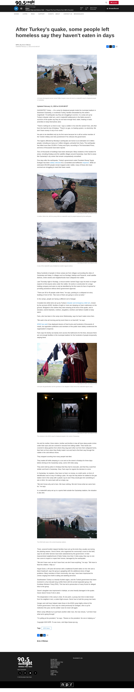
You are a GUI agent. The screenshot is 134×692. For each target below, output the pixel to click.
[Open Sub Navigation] (20, 17)
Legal (52, 677)
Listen (25, 17)
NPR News (46, 632)
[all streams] (112, 12)
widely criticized (55, 166)
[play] (16, 12)
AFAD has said (42, 328)
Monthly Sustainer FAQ (57, 666)
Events (51, 17)
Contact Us (68, 17)
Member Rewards (55, 667)
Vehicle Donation (55, 668)
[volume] (21, 12)
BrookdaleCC (79, 17)
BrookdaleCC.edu (78, 662)
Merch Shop (54, 664)
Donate (115, 4)
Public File (53, 678)
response (86, 166)
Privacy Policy (54, 676)
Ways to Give (54, 671)
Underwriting (54, 670)
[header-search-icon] (107, 4)
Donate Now (54, 663)
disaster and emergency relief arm (78, 307)
